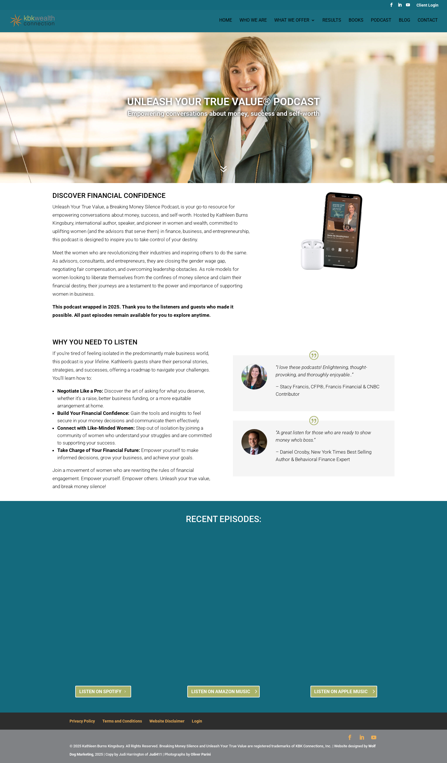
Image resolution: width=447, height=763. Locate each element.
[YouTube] (408, 6)
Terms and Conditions (122, 721)
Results (331, 21)
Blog (404, 21)
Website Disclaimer (166, 721)
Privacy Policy (82, 721)
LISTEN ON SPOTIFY (100, 691)
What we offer (291, 21)
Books (356, 21)
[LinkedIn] (400, 6)
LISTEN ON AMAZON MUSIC (220, 691)
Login (197, 721)
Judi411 (155, 754)
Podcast (381, 21)
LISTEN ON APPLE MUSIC (340, 691)
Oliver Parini (201, 754)
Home (225, 21)
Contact (428, 21)
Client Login (427, 5)
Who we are (253, 21)
